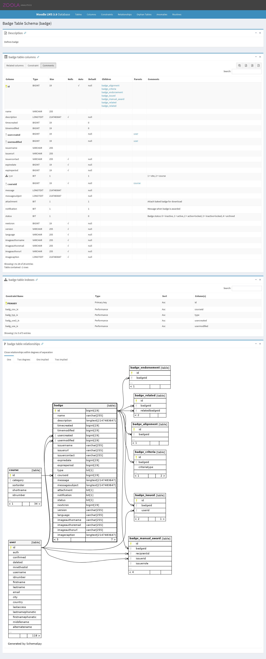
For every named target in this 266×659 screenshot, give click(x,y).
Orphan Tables (144, 14)
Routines (176, 14)
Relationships (125, 14)
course (137, 183)
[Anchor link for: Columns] (37, 56)
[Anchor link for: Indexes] (35, 279)
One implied (42, 359)
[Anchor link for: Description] (24, 32)
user (136, 133)
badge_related (109, 102)
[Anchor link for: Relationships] (41, 343)
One (9, 359)
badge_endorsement (112, 92)
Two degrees (23, 359)
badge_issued (109, 95)
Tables (79, 14)
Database (53, 14)
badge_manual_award (113, 99)
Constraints (107, 14)
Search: (243, 71)
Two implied (61, 359)
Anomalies (162, 14)
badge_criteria (109, 88)
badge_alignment (110, 85)
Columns (91, 14)
